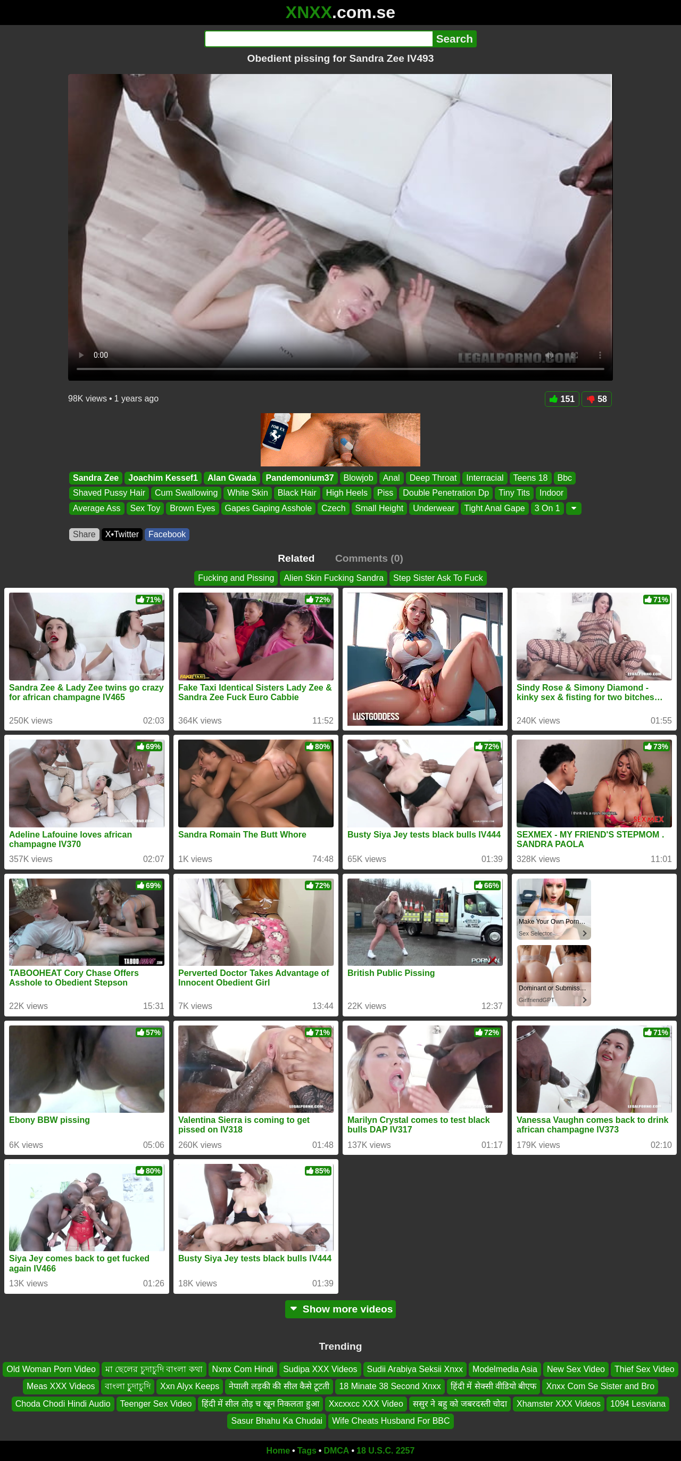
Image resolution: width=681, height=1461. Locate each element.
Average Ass (97, 508)
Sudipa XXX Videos (320, 1369)
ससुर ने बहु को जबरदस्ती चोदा (460, 1403)
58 (596, 399)
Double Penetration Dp (446, 493)
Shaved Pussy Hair (109, 493)
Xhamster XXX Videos (559, 1403)
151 (562, 399)
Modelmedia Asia (504, 1369)
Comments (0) (369, 558)
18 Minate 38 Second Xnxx (390, 1386)
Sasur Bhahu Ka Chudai (276, 1420)
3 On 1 (547, 508)
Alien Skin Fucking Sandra (334, 577)
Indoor (551, 493)
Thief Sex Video (644, 1369)
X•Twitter (122, 534)
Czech (333, 508)
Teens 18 (530, 477)
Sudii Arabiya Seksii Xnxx (415, 1369)
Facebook (167, 534)
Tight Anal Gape (494, 508)
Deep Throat (433, 477)
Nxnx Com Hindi (243, 1369)
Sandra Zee (96, 477)
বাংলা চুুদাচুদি (128, 1386)
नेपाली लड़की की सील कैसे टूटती (279, 1386)
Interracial (484, 477)
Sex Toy (145, 508)
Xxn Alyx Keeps (189, 1386)
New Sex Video (576, 1369)
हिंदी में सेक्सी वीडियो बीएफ (494, 1386)
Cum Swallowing (186, 493)
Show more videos (340, 1309)
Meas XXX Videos (61, 1386)
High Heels (347, 493)
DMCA (336, 1450)
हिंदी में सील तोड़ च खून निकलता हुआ (260, 1403)
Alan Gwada (231, 477)
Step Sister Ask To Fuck (438, 577)
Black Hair (297, 493)
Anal (391, 477)
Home (278, 1450)
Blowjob (358, 477)
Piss (385, 493)
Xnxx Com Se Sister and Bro (600, 1386)
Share (84, 534)
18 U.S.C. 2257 (385, 1450)
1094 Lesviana (638, 1403)
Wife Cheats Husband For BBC (391, 1420)
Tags (307, 1450)
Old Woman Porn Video (51, 1369)
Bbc (565, 477)
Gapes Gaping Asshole (268, 508)
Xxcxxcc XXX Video (366, 1403)
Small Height (379, 508)
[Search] (318, 38)
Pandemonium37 (300, 477)
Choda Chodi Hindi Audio (63, 1403)
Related (296, 558)
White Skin (247, 493)
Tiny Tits (514, 493)
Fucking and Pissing (236, 577)
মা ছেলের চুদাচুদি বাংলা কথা (154, 1369)
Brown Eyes (192, 508)
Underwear (433, 508)
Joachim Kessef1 (163, 477)
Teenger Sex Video (156, 1403)
